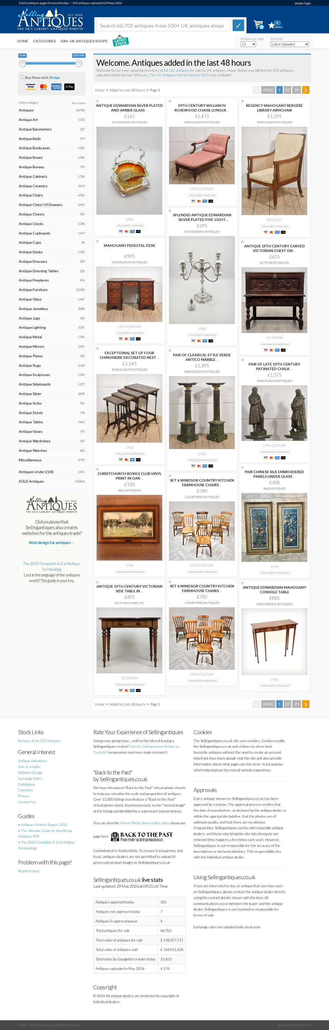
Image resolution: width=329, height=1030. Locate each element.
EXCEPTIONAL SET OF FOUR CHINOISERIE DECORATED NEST (129, 355)
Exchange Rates (30, 778)
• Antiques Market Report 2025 (42, 824)
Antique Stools (31, 412)
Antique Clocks (31, 223)
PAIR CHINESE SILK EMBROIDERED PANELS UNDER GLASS (274, 474)
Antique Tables (31, 422)
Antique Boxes (31, 157)
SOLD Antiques (31, 481)
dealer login (303, 3)
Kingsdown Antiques (129, 122)
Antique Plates (31, 356)
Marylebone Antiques (274, 604)
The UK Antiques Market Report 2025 (179, 75)
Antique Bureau (31, 167)
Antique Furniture (33, 289)
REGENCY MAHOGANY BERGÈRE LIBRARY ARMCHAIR (274, 107)
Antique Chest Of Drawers (40, 204)
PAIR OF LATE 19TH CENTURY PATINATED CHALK (274, 366)
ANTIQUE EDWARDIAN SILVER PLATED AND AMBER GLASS (129, 107)
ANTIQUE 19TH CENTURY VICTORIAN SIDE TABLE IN (129, 588)
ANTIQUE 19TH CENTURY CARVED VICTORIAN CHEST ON (274, 248)
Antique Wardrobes (34, 441)
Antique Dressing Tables (38, 271)
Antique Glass (30, 299)
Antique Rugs (30, 365)
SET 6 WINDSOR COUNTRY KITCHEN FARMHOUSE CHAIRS (202, 482)
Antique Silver (30, 393)
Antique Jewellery (33, 308)
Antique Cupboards (34, 233)
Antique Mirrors (31, 346)
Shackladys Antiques (202, 122)
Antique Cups (30, 242)
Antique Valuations (32, 761)
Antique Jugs (29, 318)
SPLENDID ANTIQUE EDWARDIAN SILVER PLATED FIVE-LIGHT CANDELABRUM (202, 219)
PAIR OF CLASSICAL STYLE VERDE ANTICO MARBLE (202, 357)
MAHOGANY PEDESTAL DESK (129, 245)
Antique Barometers (35, 129)
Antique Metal (30, 337)
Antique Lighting (32, 327)
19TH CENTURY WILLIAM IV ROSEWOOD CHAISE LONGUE (202, 107)
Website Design (30, 772)
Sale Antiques (274, 488)
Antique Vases (30, 431)
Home (22, 41)
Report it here (29, 871)
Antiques (26, 110)
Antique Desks (31, 252)
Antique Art (28, 119)
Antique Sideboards (35, 384)
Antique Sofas (30, 403)
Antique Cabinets (33, 176)
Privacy (23, 796)
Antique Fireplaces (34, 280)
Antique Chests (31, 214)
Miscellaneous (30, 460)
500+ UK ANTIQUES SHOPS (83, 41)
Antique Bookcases (34, 148)
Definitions (26, 784)
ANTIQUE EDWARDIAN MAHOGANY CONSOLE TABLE (274, 589)
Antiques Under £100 (36, 472)
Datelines (25, 790)
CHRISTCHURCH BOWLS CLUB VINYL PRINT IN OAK (129, 475)
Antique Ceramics (33, 186)
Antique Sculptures (34, 374)
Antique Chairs (31, 195)
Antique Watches (33, 450)
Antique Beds (30, 138)
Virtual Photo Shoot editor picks (144, 823)
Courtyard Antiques (202, 497)
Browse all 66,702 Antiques (39, 740)
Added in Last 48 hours (127, 90)
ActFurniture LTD (274, 263)
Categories (44, 41)
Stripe (54, 77)
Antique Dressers (33, 261)
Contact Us (27, 802)
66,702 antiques (177, 70)
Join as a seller (29, 766)
